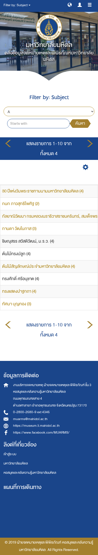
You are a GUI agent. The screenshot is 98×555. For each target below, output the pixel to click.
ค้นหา (80, 123)
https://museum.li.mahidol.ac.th (36, 426)
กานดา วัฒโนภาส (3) (19, 228)
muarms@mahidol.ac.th (30, 419)
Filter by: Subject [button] (17, 5)
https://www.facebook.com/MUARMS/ (41, 432)
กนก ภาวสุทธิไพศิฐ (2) (20, 203)
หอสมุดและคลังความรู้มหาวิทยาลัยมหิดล (30, 473)
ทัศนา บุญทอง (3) (16, 304)
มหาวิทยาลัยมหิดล (16, 463)
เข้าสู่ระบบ (10, 454)
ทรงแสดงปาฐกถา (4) (19, 291)
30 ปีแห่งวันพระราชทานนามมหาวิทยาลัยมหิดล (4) (42, 191)
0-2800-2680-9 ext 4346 (31, 412)
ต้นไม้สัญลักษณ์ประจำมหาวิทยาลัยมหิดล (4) (38, 266)
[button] (69, 4)
